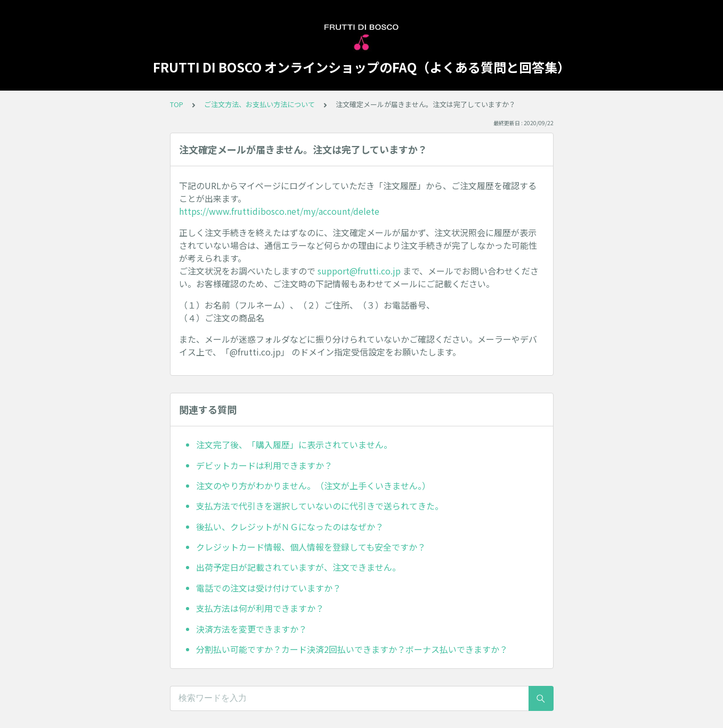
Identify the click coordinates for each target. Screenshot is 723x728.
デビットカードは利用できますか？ (264, 465)
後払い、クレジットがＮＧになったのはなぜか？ (290, 526)
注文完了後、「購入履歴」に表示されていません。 (294, 444)
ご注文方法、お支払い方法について (259, 104)
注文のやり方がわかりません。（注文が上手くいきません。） (313, 485)
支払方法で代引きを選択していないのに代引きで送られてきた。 (319, 505)
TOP (176, 104)
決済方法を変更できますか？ (251, 628)
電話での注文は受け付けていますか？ (268, 587)
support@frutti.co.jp (359, 270)
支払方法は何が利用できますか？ (260, 608)
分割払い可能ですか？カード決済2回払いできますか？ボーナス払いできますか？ (352, 649)
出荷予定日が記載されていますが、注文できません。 (298, 567)
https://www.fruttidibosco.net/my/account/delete (279, 211)
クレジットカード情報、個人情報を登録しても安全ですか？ (311, 546)
